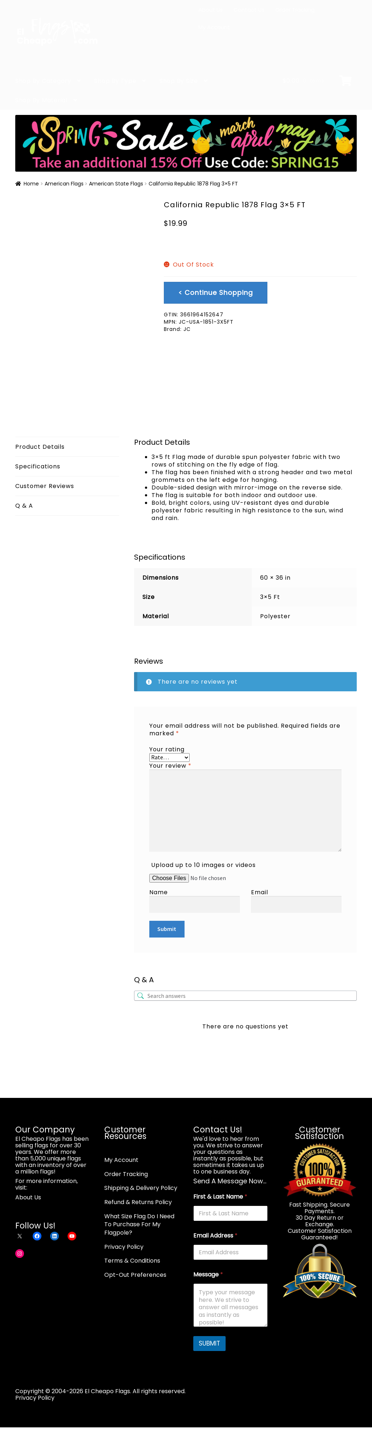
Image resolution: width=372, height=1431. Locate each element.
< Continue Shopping (215, 292)
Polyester (275, 616)
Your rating (167, 749)
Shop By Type (115, 81)
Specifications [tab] (37, 466)
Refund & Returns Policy (138, 1202)
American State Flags (116, 183)
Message (208, 1274)
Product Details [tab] (40, 447)
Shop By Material (41, 100)
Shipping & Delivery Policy (140, 1188)
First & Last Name (220, 1196)
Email (259, 892)
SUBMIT (209, 1343)
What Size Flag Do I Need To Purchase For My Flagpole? (139, 1224)
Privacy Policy (123, 1247)
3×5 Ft (270, 597)
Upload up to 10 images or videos (203, 865)
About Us (210, 9)
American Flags (64, 183)
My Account (214, 27)
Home (31, 183)
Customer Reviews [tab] (44, 486)
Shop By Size (178, 81)
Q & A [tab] (24, 505)
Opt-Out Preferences (135, 1275)
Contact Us (249, 9)
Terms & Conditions (132, 1260)
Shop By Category (43, 81)
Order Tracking (295, 9)
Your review (170, 766)
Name (158, 892)
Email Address (215, 1235)
